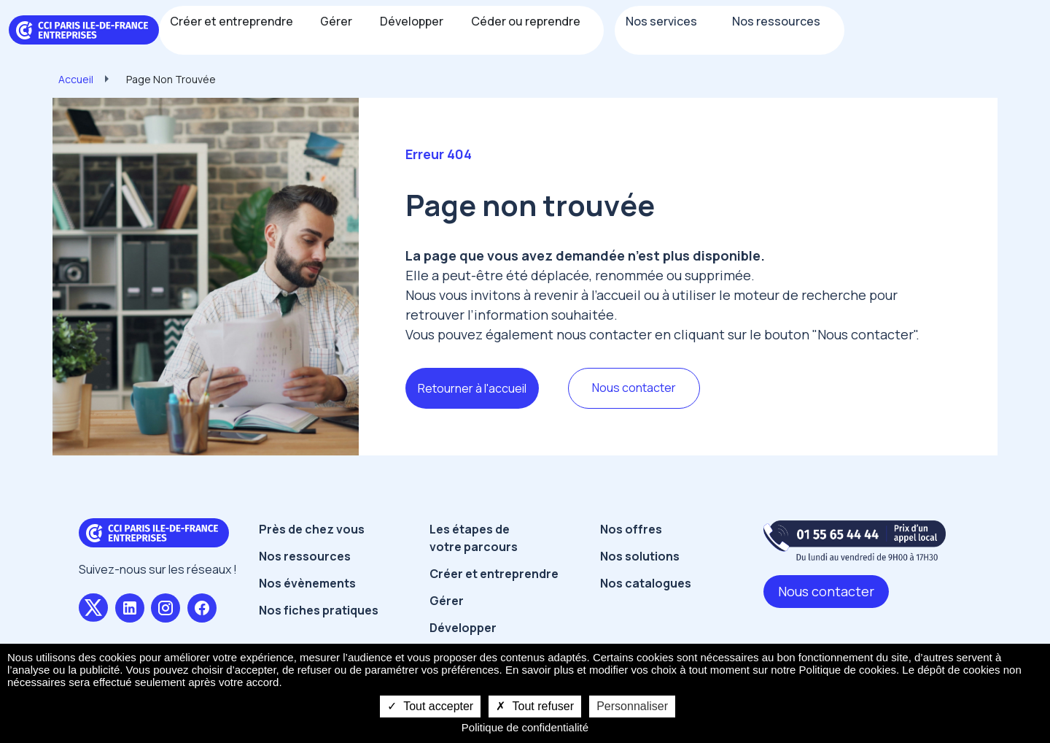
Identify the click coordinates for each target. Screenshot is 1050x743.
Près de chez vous (312, 529)
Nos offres (631, 529)
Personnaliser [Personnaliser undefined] (632, 706)
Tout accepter (430, 706)
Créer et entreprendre (494, 574)
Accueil (75, 79)
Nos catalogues (645, 583)
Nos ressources (305, 556)
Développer (463, 628)
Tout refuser (535, 706)
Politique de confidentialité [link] (525, 727)
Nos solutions (640, 556)
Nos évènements (307, 583)
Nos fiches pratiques (318, 610)
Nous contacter (634, 388)
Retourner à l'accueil (472, 388)
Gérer (446, 601)
